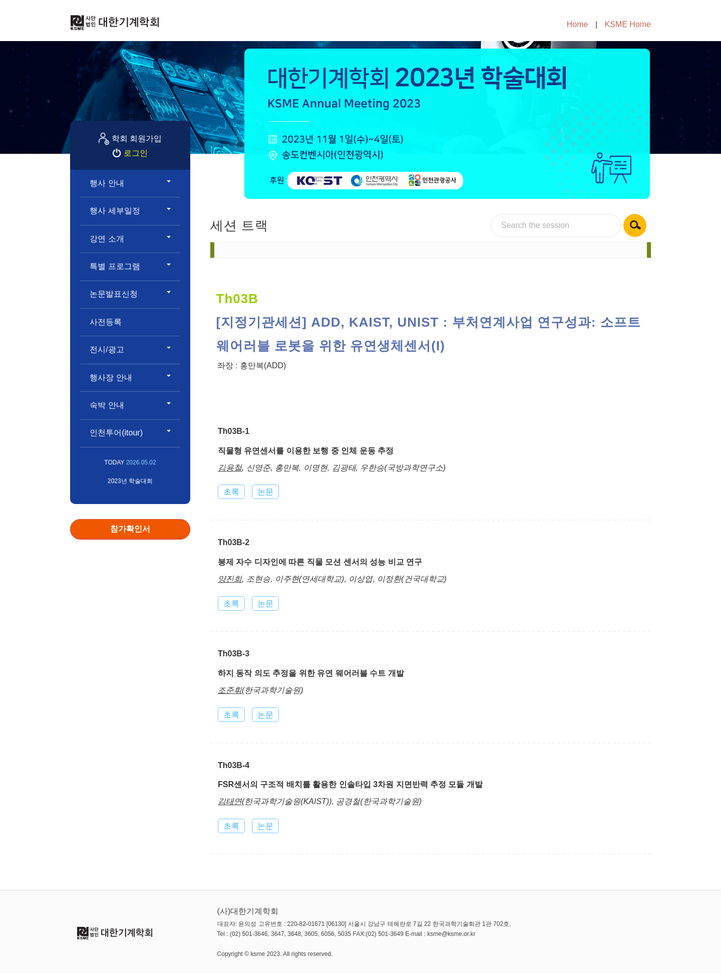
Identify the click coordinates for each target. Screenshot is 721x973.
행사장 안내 (130, 377)
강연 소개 (130, 238)
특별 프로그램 (130, 266)
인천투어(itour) (130, 432)
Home (577, 24)
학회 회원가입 (137, 138)
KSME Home (628, 24)
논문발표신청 (130, 294)
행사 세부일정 (130, 210)
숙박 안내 (130, 405)
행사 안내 (130, 183)
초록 (231, 492)
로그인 (136, 153)
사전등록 (106, 322)
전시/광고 (130, 349)
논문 (265, 492)
